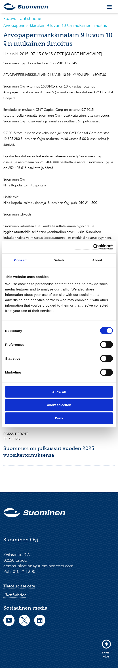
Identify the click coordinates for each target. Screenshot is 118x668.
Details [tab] (59, 260)
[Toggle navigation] (109, 7)
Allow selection (59, 405)
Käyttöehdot (14, 595)
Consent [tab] (21, 260)
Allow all (59, 392)
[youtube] (9, 623)
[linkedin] (39, 623)
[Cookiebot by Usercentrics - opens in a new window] (93, 247)
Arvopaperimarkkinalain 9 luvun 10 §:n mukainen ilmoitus (55, 25)
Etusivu (10, 18)
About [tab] (97, 260)
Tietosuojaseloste (19, 586)
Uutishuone (30, 18)
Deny (59, 418)
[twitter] (24, 623)
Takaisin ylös (106, 649)
